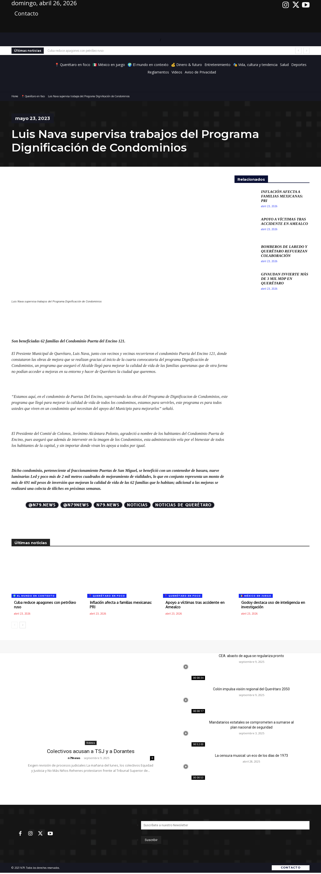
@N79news (76, 505)
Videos (90, 743)
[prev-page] (15, 625)
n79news (74, 758)
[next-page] (23, 625)
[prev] (298, 50)
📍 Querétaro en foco (33, 96)
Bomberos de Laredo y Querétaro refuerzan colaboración (284, 251)
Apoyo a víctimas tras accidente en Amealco (284, 221)
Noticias (137, 505)
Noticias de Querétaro (183, 505)
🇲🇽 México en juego (255, 595)
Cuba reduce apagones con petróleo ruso (76, 50)
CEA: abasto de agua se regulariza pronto (251, 656)
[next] (306, 50)
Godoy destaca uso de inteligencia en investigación (273, 604)
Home (15, 96)
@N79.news (42, 505)
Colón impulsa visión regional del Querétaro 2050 (251, 689)
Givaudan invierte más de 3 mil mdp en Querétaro (284, 278)
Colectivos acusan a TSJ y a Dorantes (90, 751)
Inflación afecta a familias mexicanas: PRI (282, 196)
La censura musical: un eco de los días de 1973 (251, 756)
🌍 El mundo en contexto (34, 595)
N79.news (108, 505)
